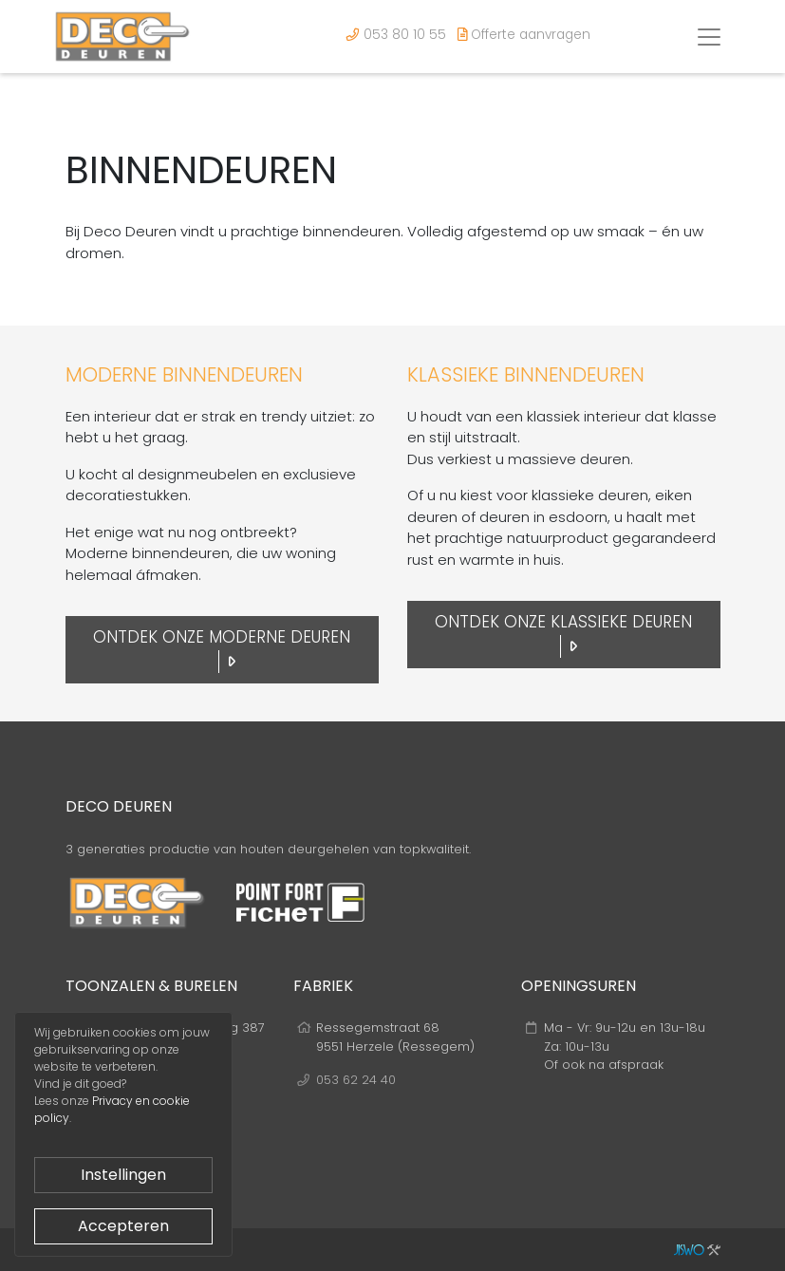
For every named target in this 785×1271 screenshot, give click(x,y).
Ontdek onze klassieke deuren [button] (563, 634)
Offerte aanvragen (524, 35)
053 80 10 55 (396, 35)
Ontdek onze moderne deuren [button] (221, 649)
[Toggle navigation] (709, 37)
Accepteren (123, 1226)
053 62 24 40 (356, 1080)
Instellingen (123, 1175)
